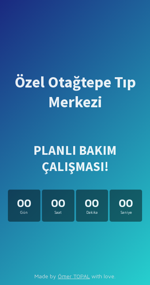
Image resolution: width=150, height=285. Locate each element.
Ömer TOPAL (74, 276)
